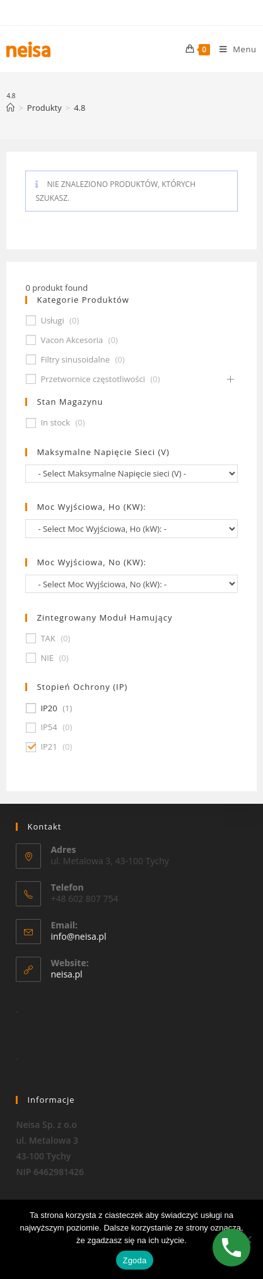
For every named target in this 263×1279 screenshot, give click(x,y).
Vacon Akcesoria (71, 340)
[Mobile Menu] (233, 49)
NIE (47, 658)
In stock (55, 422)
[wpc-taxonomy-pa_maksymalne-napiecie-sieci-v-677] (131, 474)
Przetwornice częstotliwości (92, 379)
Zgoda (134, 1260)
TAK (47, 638)
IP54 (48, 727)
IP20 (48, 708)
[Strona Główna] (10, 107)
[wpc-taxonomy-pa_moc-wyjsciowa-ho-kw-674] (131, 528)
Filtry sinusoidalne (75, 359)
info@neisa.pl (78, 936)
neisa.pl (66, 974)
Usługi (52, 320)
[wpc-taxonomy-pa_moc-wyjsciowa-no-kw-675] (131, 584)
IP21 (48, 746)
